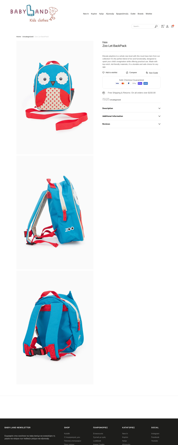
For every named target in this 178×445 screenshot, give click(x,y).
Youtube (154, 441)
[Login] (167, 26)
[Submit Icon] (156, 26)
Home (18, 37)
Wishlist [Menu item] (149, 13)
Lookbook (97, 441)
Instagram (155, 434)
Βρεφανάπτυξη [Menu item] (122, 13)
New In (125, 434)
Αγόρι (124, 441)
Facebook (155, 437)
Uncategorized (27, 37)
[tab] (131, 108)
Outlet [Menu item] (133, 13)
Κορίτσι (125, 437)
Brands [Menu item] (140, 13)
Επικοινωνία (98, 434)
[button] (171, 433)
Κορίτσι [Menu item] (94, 13)
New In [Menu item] (86, 13)
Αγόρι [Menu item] (101, 13)
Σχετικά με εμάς (99, 437)
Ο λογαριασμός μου (72, 437)
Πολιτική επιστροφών (72, 441)
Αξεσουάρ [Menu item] (110, 13)
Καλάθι (67, 434)
